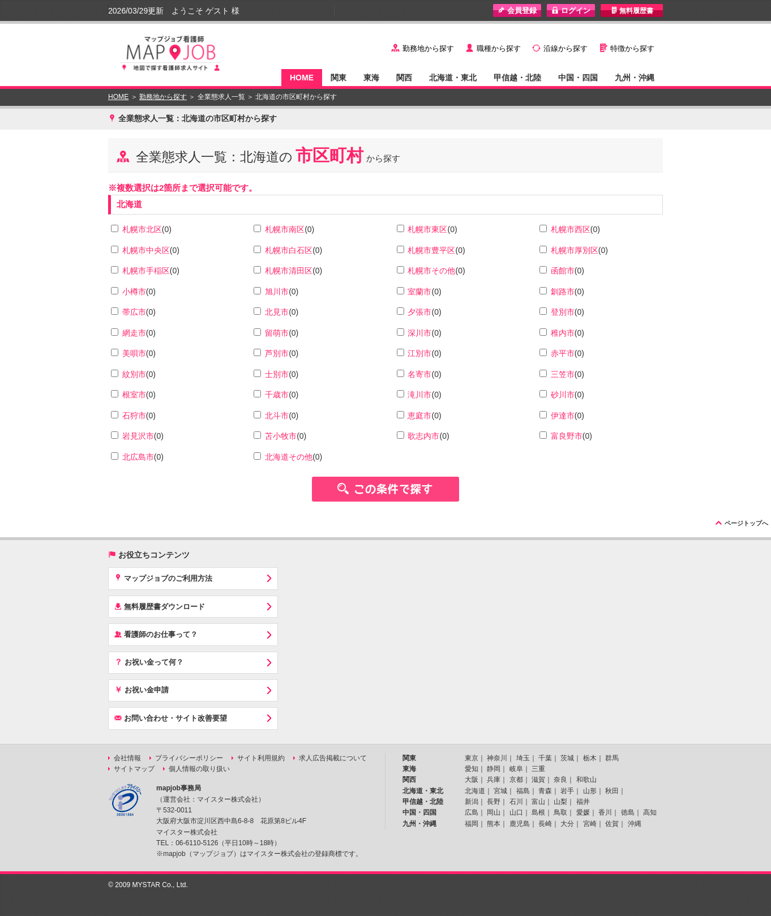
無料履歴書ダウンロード (159, 606)
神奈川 (497, 758)
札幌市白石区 (288, 250)
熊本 (493, 824)
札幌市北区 (142, 229)
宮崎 (590, 824)
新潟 (471, 802)
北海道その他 (288, 456)
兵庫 (493, 780)
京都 (516, 780)
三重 (538, 769)
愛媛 (583, 812)
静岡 (493, 769)
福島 (523, 791)
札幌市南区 (285, 229)
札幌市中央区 (146, 250)
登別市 (563, 311)
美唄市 (134, 353)
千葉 (545, 758)
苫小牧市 (281, 435)
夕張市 (419, 311)
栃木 (590, 758)
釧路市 (563, 291)
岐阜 (516, 769)
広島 (471, 812)
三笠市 (563, 374)
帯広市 (134, 311)
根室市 (134, 394)
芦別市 (277, 353)
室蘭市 (419, 291)
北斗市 (277, 415)
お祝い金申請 (141, 689)
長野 (493, 802)
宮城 (500, 791)
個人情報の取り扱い (199, 769)
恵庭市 (419, 415)
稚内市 (563, 332)
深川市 (419, 332)
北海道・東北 (453, 77)
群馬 (612, 758)
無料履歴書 (632, 10)
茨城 (567, 758)
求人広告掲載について (333, 758)
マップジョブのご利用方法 (163, 578)
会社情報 (127, 758)
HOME (302, 77)
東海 (371, 77)
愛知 (471, 769)
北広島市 (138, 456)
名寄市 (419, 374)
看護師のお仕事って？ (156, 634)
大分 (567, 824)
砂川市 (563, 394)
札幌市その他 (431, 270)
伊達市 (563, 415)
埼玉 (523, 758)
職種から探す (499, 48)
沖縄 (634, 824)
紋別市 (134, 374)
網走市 (134, 332)
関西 (404, 77)
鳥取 (560, 812)
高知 (650, 812)
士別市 (277, 374)
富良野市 (566, 435)
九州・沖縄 (634, 77)
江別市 (419, 353)
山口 (516, 812)
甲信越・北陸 (517, 77)
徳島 (628, 812)
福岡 (471, 824)
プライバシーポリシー (189, 758)
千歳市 (277, 394)
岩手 (567, 791)
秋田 (612, 791)
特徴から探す (632, 48)
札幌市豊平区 (431, 250)
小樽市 (134, 291)
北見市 (277, 311)
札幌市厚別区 (574, 250)
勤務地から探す (428, 48)
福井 (583, 802)
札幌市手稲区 (146, 270)
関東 (338, 77)
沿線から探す (565, 48)
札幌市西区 (570, 229)
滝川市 (419, 394)
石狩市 (134, 415)
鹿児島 (519, 824)
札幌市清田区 (288, 270)
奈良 (560, 780)
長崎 (545, 824)
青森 (545, 791)
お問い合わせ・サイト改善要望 (170, 717)
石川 (516, 802)
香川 (605, 812)
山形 (590, 791)
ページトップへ (746, 523)
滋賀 (538, 780)
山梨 (560, 802)
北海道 (129, 204)
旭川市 (277, 291)
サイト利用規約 (261, 758)
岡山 (493, 812)
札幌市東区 (427, 229)
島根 (538, 812)
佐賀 (612, 824)
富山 (538, 802)
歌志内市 (423, 435)
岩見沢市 (138, 435)
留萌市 (277, 332)
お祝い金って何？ (148, 661)
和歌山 (586, 780)
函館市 (563, 270)
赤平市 (563, 353)
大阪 (471, 780)
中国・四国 (578, 77)
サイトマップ (134, 769)
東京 (471, 758)
